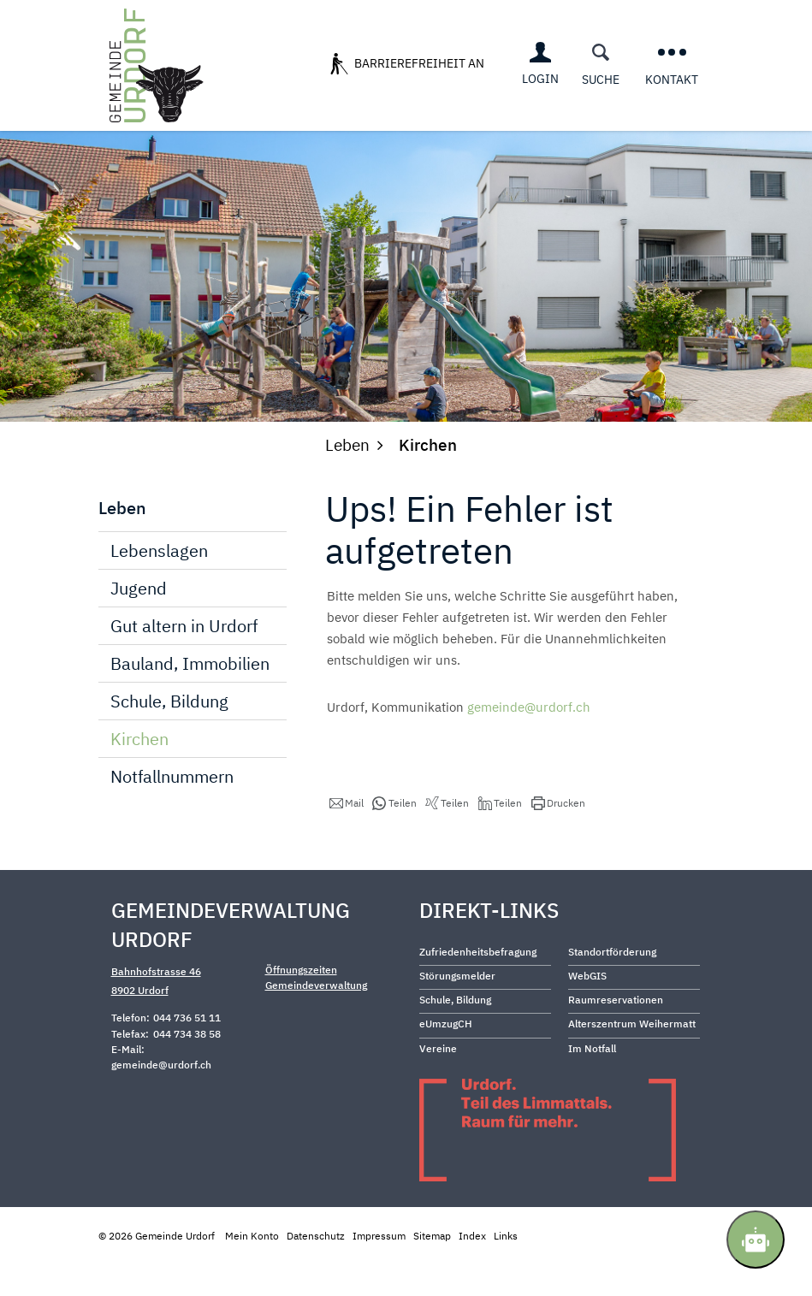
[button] (346, 836)
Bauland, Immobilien (190, 696)
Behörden (672, 127)
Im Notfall (592, 1080)
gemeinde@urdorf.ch (528, 740)
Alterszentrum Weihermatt (632, 1056)
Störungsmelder (457, 1009)
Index (472, 1268)
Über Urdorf (278, 127)
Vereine (438, 1080)
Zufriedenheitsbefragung (477, 985)
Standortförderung (612, 985)
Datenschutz (316, 1268)
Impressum (379, 1268)
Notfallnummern (172, 809)
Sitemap (432, 1268)
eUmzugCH (445, 1056)
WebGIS (587, 1009)
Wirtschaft (510, 127)
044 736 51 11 (187, 1050)
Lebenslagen (159, 583)
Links (506, 1268)
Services (367, 127)
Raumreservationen (615, 1033)
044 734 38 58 (187, 1066)
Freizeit (594, 127)
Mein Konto (252, 1268)
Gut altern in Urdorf (184, 659)
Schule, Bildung (169, 734)
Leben (434, 127)
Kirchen (189, 772)
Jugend (138, 621)
